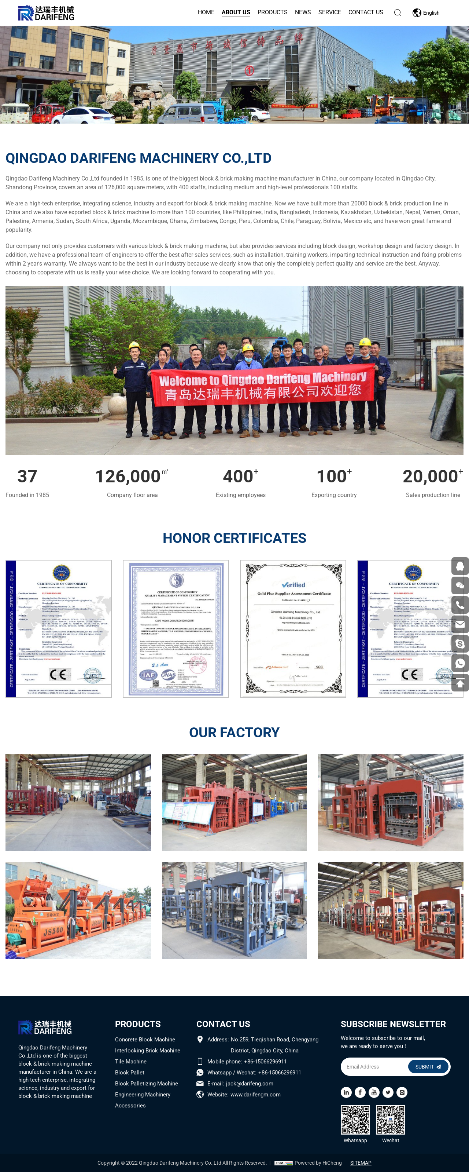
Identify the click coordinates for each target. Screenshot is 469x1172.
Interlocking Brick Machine (147, 1050)
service (329, 12)
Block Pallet (129, 1072)
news (302, 12)
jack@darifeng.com (249, 1083)
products (272, 12)
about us (235, 12)
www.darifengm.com (255, 1094)
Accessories (130, 1105)
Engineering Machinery (142, 1094)
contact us (365, 12)
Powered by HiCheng (316, 1163)
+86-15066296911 (265, 1061)
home (205, 12)
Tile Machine (131, 1061)
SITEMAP (363, 1163)
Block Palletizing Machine (146, 1083)
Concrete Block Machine (145, 1039)
